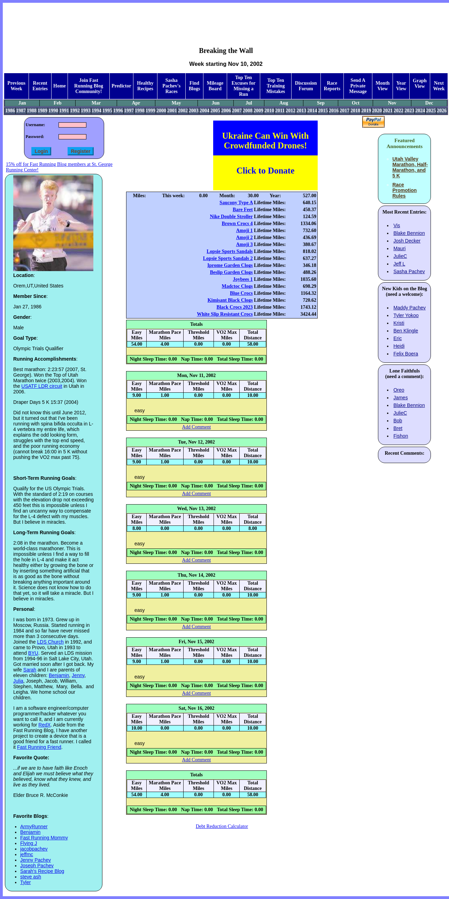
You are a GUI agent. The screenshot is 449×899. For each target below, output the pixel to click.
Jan (22, 103)
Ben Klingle (405, 330)
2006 (226, 110)
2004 (204, 110)
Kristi (398, 323)
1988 (32, 110)
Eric (397, 338)
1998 (140, 110)
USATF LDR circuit (41, 386)
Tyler (25, 882)
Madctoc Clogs (237, 286)
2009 (258, 110)
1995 (107, 110)
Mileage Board (215, 85)
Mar (96, 103)
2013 (301, 110)
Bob (397, 420)
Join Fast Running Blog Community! (88, 86)
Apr (136, 103)
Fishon (400, 436)
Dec (429, 103)
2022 (398, 110)
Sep (321, 103)
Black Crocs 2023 (235, 307)
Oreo (398, 390)
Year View (401, 85)
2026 (442, 110)
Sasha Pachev (409, 271)
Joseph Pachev (37, 865)
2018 (355, 110)
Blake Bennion (409, 233)
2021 (388, 110)
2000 (161, 110)
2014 (312, 110)
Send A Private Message (358, 86)
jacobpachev (34, 849)
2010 (269, 110)
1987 (21, 110)
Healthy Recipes (145, 85)
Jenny (78, 675)
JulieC (400, 256)
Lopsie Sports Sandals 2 (228, 258)
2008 (248, 110)
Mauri (399, 248)
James (400, 397)
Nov (392, 103)
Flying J (28, 843)
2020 (377, 110)
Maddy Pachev (409, 307)
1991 (64, 110)
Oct (355, 103)
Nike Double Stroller (231, 216)
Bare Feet (243, 209)
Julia (18, 681)
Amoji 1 (244, 230)
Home (59, 86)
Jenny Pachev (35, 860)
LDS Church (50, 642)
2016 (334, 110)
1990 (53, 110)
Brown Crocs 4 (237, 223)
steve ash (30, 876)
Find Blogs (194, 85)
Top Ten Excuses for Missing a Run (244, 86)
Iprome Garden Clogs (230, 265)
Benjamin (59, 675)
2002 (183, 110)
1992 (75, 110)
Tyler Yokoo (405, 315)
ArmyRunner (34, 826)
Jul (249, 103)
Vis (396, 225)
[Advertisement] (226, 19)
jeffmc (26, 854)
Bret (397, 428)
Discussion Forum (306, 85)
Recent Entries (40, 85)
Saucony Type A (236, 202)
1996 (118, 110)
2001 (172, 110)
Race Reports (332, 85)
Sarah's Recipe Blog (42, 871)
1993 (86, 110)
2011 (280, 110)
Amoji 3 (244, 244)
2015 (323, 110)
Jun (216, 103)
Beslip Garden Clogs (231, 272)
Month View (382, 85)
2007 (237, 110)
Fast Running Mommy (44, 837)
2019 (366, 110)
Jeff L (399, 264)
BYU (33, 653)
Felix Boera (405, 353)
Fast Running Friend (39, 747)
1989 (42, 110)
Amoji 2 (244, 237)
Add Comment (196, 427)
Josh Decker (406, 241)
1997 (129, 110)
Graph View (420, 83)
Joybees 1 (243, 279)
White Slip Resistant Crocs (225, 314)
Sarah (29, 670)
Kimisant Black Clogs (230, 300)
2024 (420, 110)
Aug (283, 103)
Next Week (438, 85)
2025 (431, 110)
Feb (58, 103)
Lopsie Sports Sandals (230, 251)
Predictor (121, 86)
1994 (96, 110)
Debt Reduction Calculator (222, 826)
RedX (44, 725)
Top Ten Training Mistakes (275, 86)
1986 (10, 110)
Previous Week (16, 85)
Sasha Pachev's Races (171, 86)
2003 (194, 110)
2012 (290, 110)
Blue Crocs (241, 293)
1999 (150, 110)
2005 (215, 110)
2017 (344, 110)
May (176, 103)
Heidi (398, 346)
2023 (409, 110)
